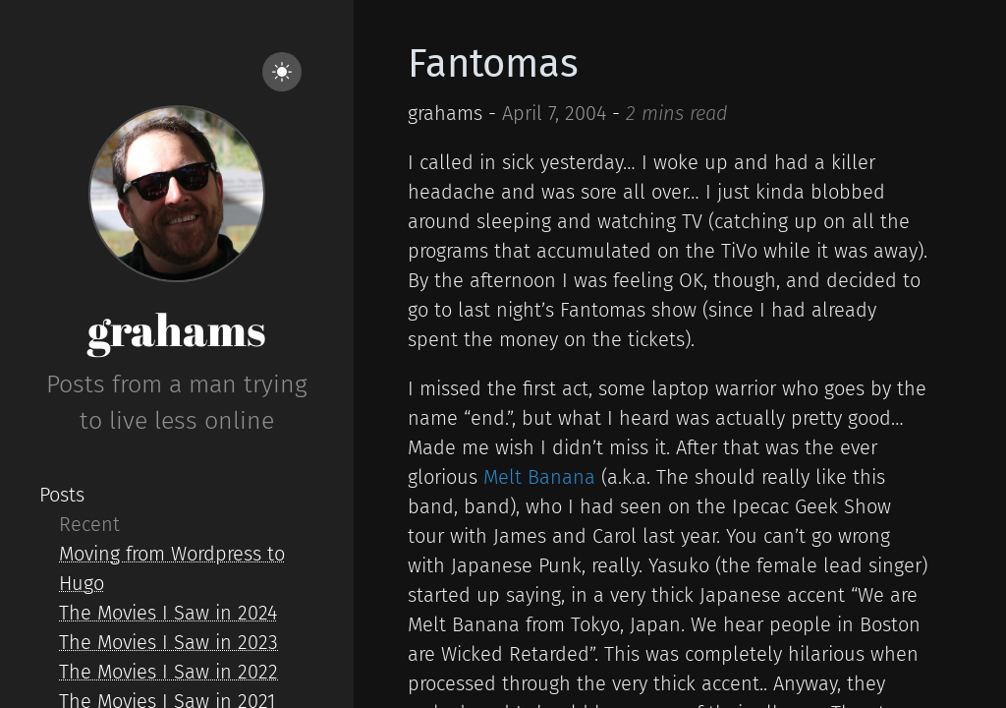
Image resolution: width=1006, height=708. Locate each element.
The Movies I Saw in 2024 (168, 612)
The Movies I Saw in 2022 (168, 671)
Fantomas (493, 64)
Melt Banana (539, 477)
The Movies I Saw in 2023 (168, 642)
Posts (61, 494)
